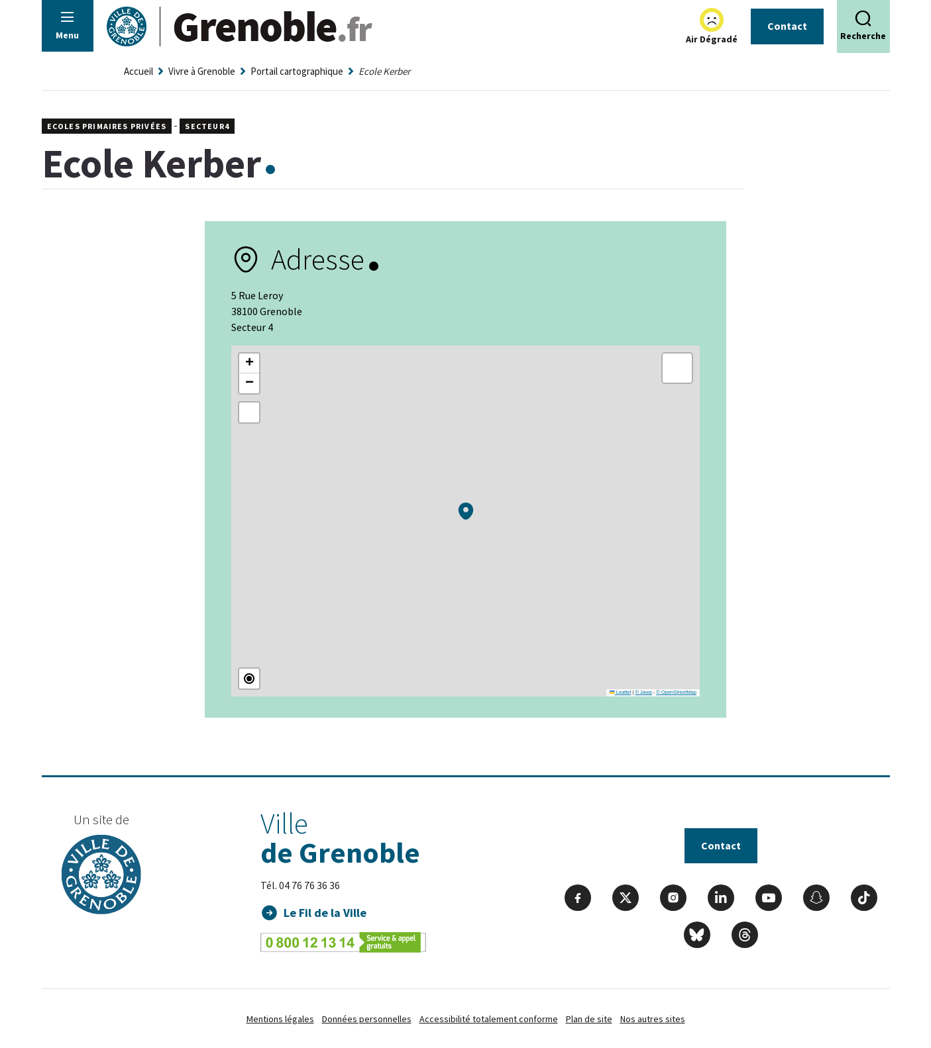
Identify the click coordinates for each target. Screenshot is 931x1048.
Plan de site (589, 1019)
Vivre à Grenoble (201, 71)
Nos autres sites (652, 1019)
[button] (466, 511)
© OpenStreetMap (676, 692)
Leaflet (620, 692)
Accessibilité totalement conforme (488, 1019)
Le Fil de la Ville (325, 912)
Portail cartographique (296, 71)
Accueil (138, 71)
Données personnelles (366, 1019)
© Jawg (643, 692)
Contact (787, 25)
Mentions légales (280, 1019)
